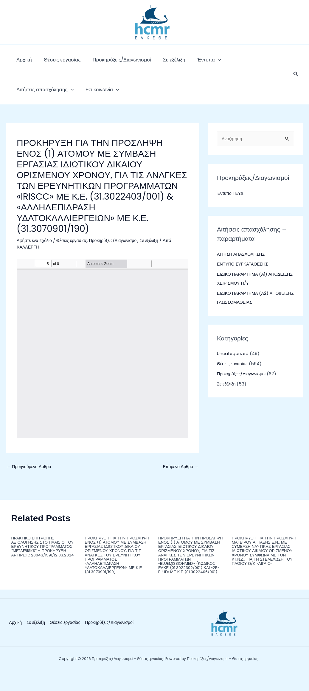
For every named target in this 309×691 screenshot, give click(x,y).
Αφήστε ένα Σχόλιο (35, 252)
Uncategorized (233, 366)
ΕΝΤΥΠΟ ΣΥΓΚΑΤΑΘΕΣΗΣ (244, 276)
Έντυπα (182, 63)
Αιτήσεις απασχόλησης (228, 63)
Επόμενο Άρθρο (179, 479)
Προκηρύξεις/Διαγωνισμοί (106, 62)
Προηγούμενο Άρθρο (30, 479)
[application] (191, 63)
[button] (296, 80)
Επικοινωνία (30, 98)
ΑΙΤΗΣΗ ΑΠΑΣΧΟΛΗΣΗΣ (242, 266)
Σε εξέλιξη (153, 62)
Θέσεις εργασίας (53, 62)
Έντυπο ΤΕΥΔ (231, 205)
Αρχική (21, 62)
